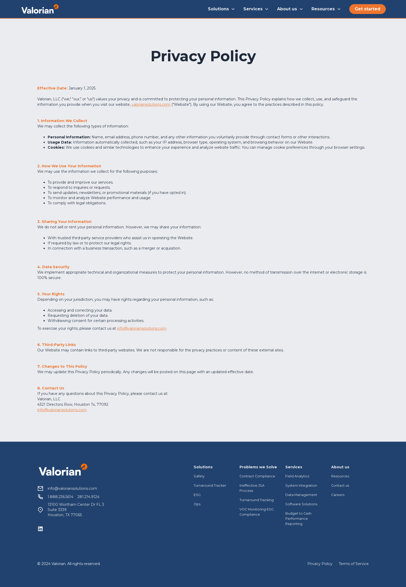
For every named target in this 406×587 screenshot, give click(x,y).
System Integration (301, 485)
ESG (197, 495)
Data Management (301, 495)
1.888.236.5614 (60, 496)
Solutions (203, 467)
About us (340, 467)
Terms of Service (354, 563)
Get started (367, 8)
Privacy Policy (319, 563)
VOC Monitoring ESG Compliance (257, 511)
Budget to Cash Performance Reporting (298, 518)
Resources (340, 476)
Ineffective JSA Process (252, 488)
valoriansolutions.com (151, 104)
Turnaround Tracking (257, 500)
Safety (199, 476)
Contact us (340, 485)
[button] (221, 9)
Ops (197, 504)
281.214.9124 (88, 496)
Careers (337, 495)
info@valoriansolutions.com (141, 328)
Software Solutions (301, 504)
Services (293, 467)
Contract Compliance (257, 476)
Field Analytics (297, 476)
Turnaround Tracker (210, 485)
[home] (40, 8)
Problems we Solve (258, 467)
